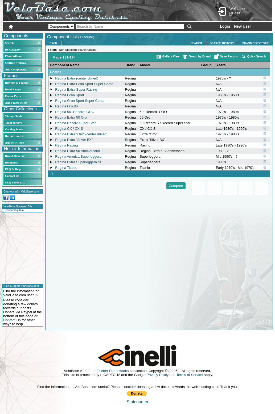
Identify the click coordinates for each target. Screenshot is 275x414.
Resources (11, 162)
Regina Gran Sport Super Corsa (79, 101)
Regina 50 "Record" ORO (74, 112)
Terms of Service (189, 375)
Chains (55, 72)
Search (9, 42)
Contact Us (12, 175)
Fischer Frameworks (113, 371)
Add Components (16, 69)
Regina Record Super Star (75, 123)
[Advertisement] (21, 247)
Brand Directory (15, 155)
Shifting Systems (15, 62)
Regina (130, 78)
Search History (222, 43)
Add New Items (14, 142)
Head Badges (13, 89)
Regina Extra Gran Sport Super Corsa (84, 84)
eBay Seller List (15, 182)
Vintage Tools (13, 116)
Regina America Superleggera (78, 156)
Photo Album (13, 56)
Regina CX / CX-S (69, 129)
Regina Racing (66, 145)
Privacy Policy (157, 375)
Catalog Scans (14, 129)
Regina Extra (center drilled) (76, 78)
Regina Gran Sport (69, 95)
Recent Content (14, 135)
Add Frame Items (16, 102)
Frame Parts (13, 96)
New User (242, 26)
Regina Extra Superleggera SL (78, 162)
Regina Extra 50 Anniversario (77, 151)
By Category (13, 49)
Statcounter (138, 402)
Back (53, 43)
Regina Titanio (66, 168)
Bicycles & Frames (17, 82)
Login (225, 26)
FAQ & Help (13, 169)
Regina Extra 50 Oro (71, 117)
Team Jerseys (13, 122)
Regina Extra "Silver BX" (74, 140)
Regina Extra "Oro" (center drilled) (81, 134)
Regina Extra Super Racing (76, 89)
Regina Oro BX (66, 106)
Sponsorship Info (14, 210)
